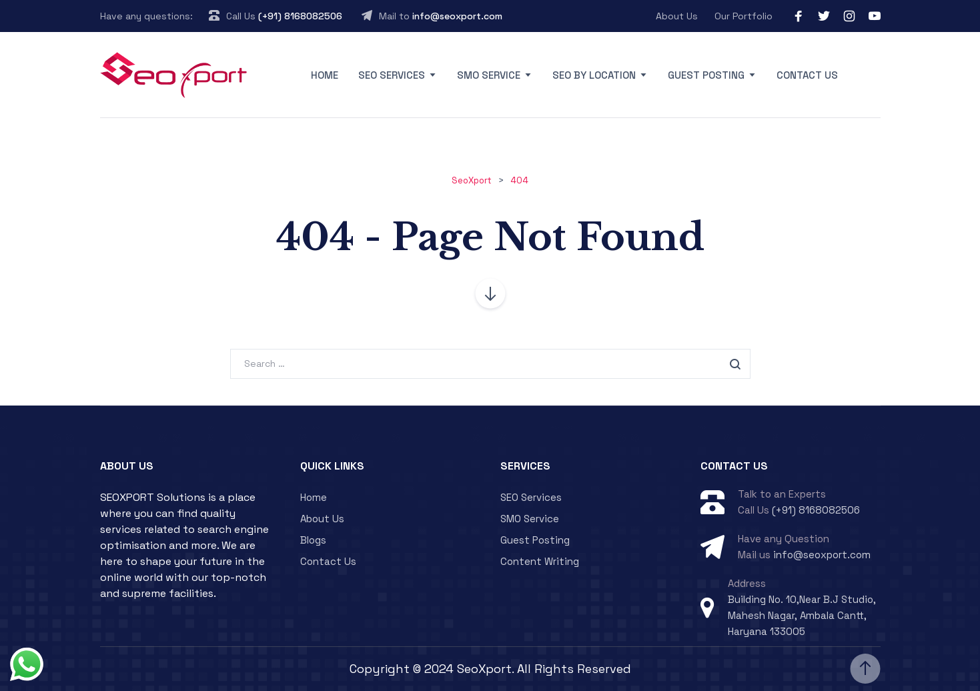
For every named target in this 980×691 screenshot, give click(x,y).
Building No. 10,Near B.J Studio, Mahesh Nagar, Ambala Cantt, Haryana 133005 (802, 615)
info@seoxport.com (457, 16)
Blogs (313, 540)
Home (324, 75)
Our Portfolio (743, 16)
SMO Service (488, 75)
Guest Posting (706, 75)
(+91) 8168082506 (300, 16)
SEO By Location (594, 75)
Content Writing (539, 561)
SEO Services (391, 75)
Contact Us (807, 75)
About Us (677, 16)
